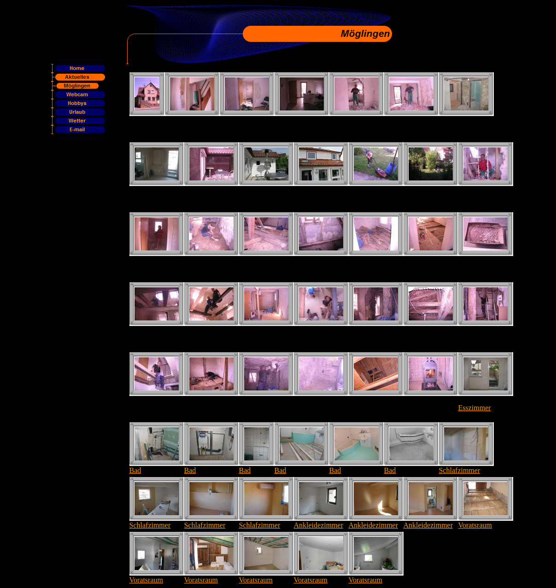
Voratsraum (475, 525)
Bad (135, 470)
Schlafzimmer (459, 470)
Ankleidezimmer (319, 525)
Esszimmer (474, 408)
